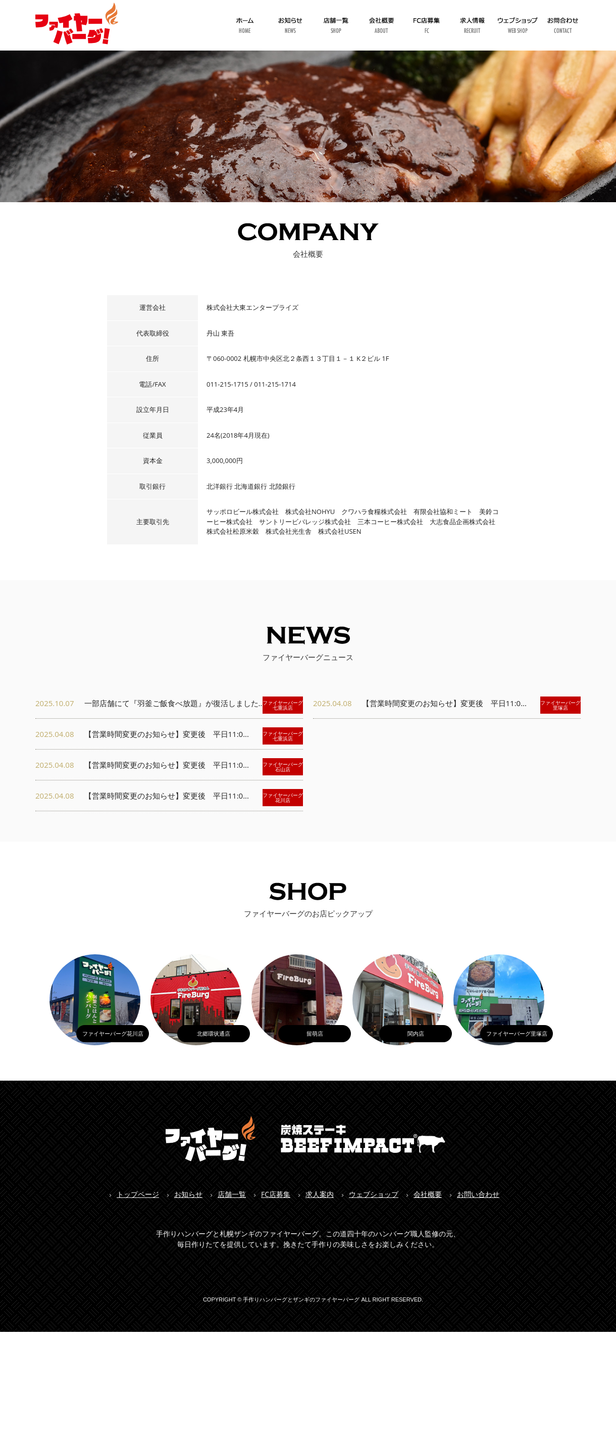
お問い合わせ (478, 1194)
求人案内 (319, 1194)
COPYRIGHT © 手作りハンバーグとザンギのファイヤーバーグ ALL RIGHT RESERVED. (313, 1299)
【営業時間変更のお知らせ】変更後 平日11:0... (169, 736)
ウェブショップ (373, 1194)
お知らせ (188, 1194)
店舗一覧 (232, 1194)
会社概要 (428, 1194)
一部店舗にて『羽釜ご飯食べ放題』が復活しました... (169, 705)
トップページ (138, 1194)
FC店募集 (275, 1194)
